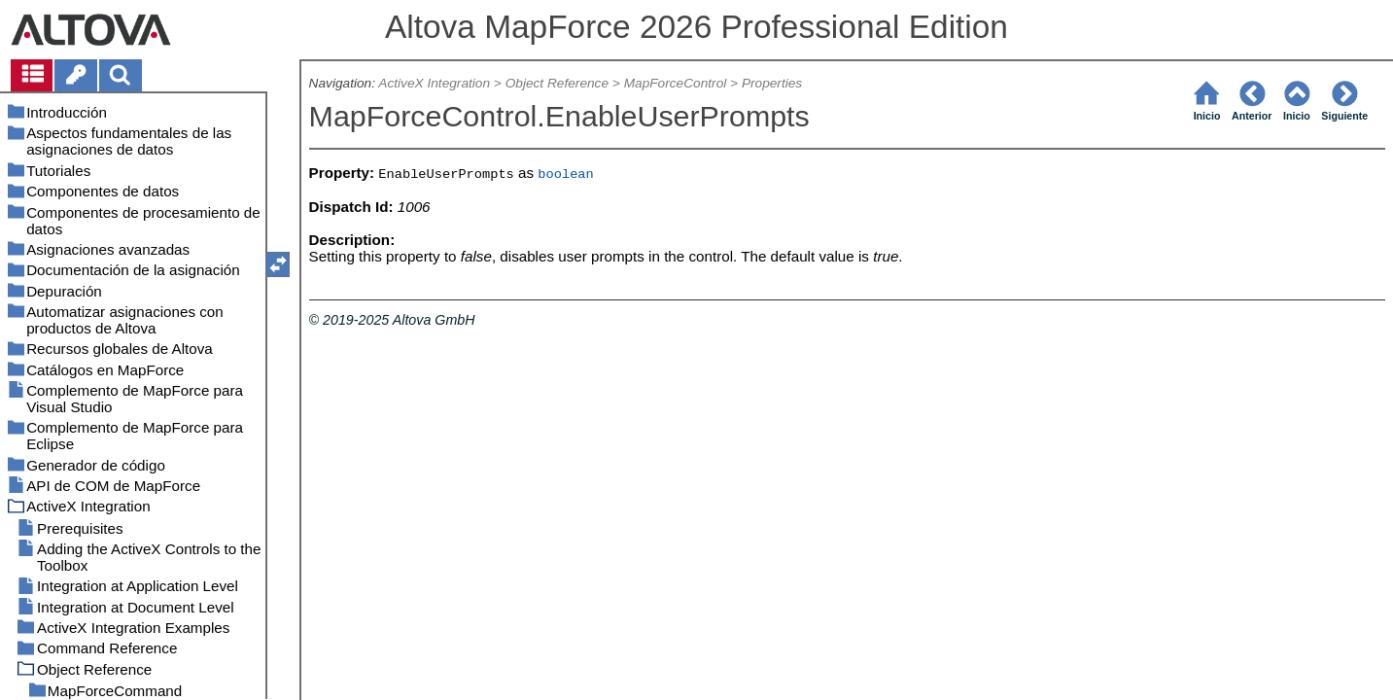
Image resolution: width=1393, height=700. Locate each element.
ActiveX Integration (434, 83)
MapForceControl (675, 83)
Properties (772, 83)
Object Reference (557, 83)
